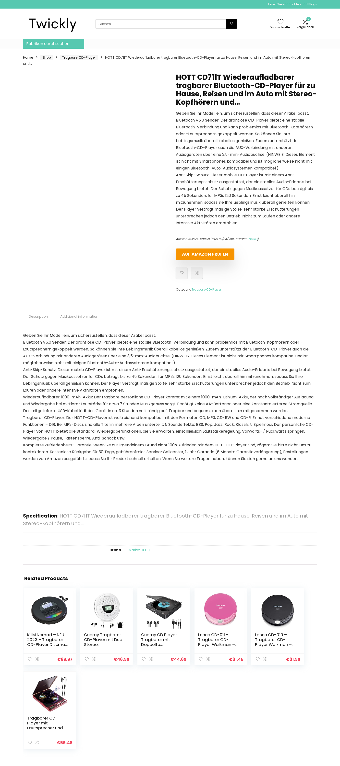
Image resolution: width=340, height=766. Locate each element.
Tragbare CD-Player (79, 57)
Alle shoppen (236, 708)
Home (28, 57)
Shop (46, 57)
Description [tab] (38, 316)
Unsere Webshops (240, 728)
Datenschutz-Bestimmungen (286, 710)
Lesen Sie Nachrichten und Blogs (292, 4)
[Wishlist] (280, 22)
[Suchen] (231, 24)
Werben (231, 735)
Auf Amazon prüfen (204, 254)
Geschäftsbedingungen (293, 719)
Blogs (229, 722)
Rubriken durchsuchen (47, 43)
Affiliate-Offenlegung (291, 726)
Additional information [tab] (79, 316)
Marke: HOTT (139, 550)
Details (253, 239)
